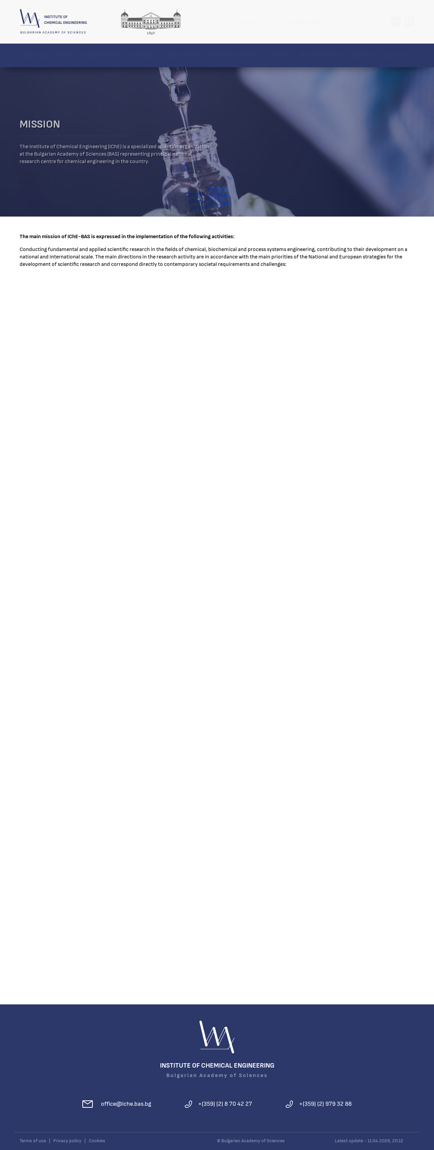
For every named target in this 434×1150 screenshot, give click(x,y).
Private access (304, 21)
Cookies (97, 1141)
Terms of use (33, 1141)
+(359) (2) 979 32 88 (325, 1104)
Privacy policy (67, 1141)
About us (33, 55)
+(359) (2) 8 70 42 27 (225, 1104)
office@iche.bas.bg (126, 1104)
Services (143, 55)
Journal (363, 55)
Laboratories (100, 55)
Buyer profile (322, 55)
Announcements (234, 55)
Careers (280, 55)
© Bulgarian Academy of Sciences (251, 1141)
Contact (397, 55)
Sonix (247, 21)
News (64, 55)
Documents (182, 55)
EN (409, 21)
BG (395, 21)
